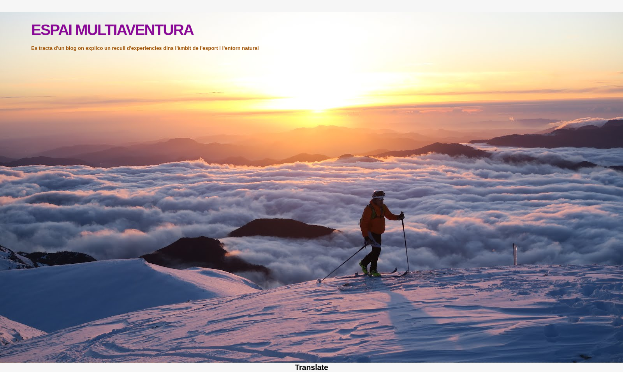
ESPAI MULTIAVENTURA (112, 29)
